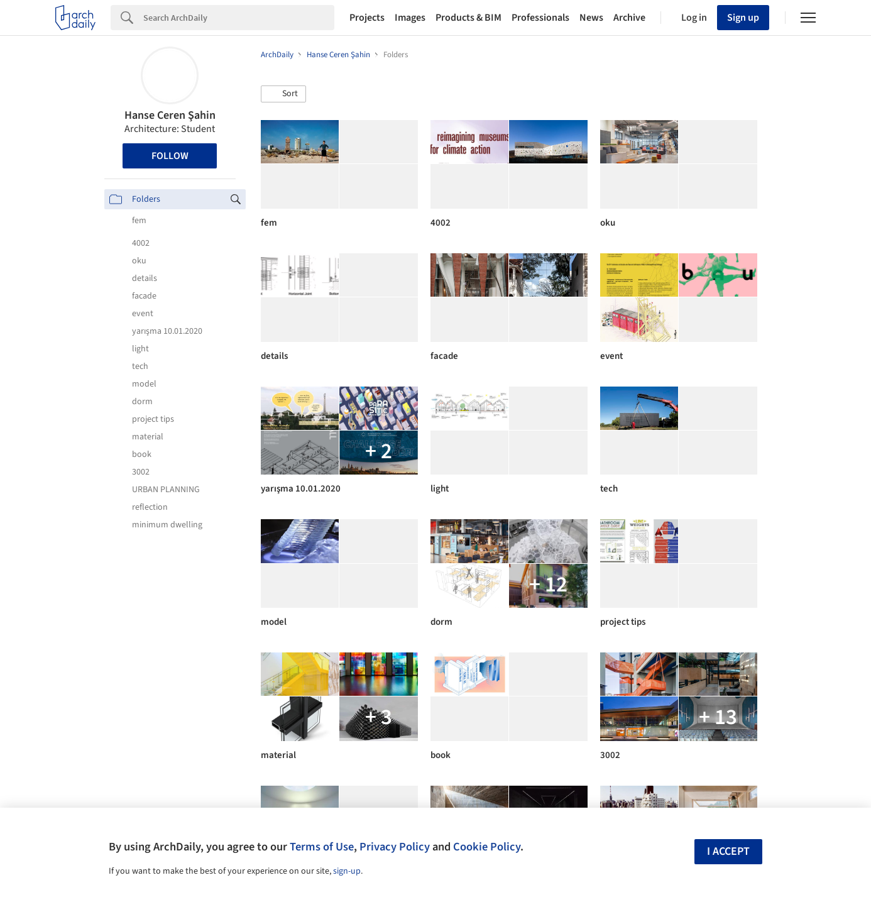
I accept (728, 851)
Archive (629, 18)
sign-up (347, 871)
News (591, 18)
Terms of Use (322, 846)
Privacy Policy (394, 846)
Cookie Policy (486, 846)
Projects (367, 18)
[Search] (238, 17)
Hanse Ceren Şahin (170, 115)
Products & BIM (468, 18)
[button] (283, 94)
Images (410, 18)
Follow (170, 156)
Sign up (743, 18)
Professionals (540, 18)
